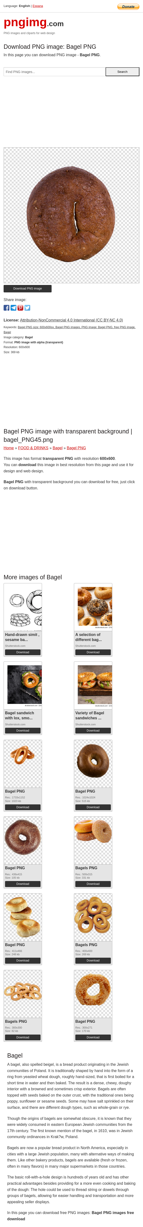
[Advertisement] (71, 113)
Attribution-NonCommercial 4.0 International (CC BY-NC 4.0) (71, 320)
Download (22, 652)
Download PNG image (27, 288)
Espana (38, 6)
